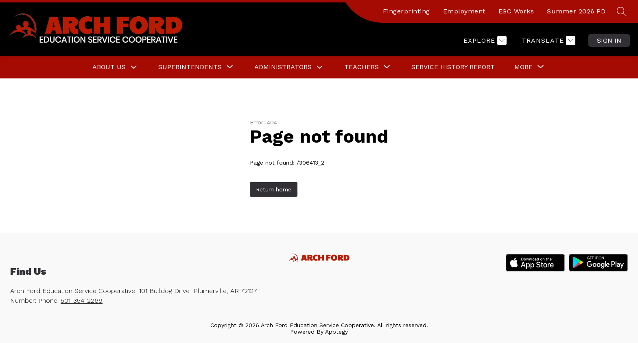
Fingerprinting (406, 11)
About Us (109, 67)
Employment (464, 11)
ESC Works (516, 11)
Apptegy (336, 331)
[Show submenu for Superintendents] (190, 67)
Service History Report (453, 67)
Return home (273, 189)
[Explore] (484, 40)
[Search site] (622, 11)
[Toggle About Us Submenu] (134, 67)
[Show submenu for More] (523, 67)
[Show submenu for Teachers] (361, 67)
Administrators (283, 67)
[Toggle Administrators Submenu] (320, 67)
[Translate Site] (547, 40)
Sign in (609, 40)
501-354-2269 (82, 300)
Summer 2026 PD (576, 11)
